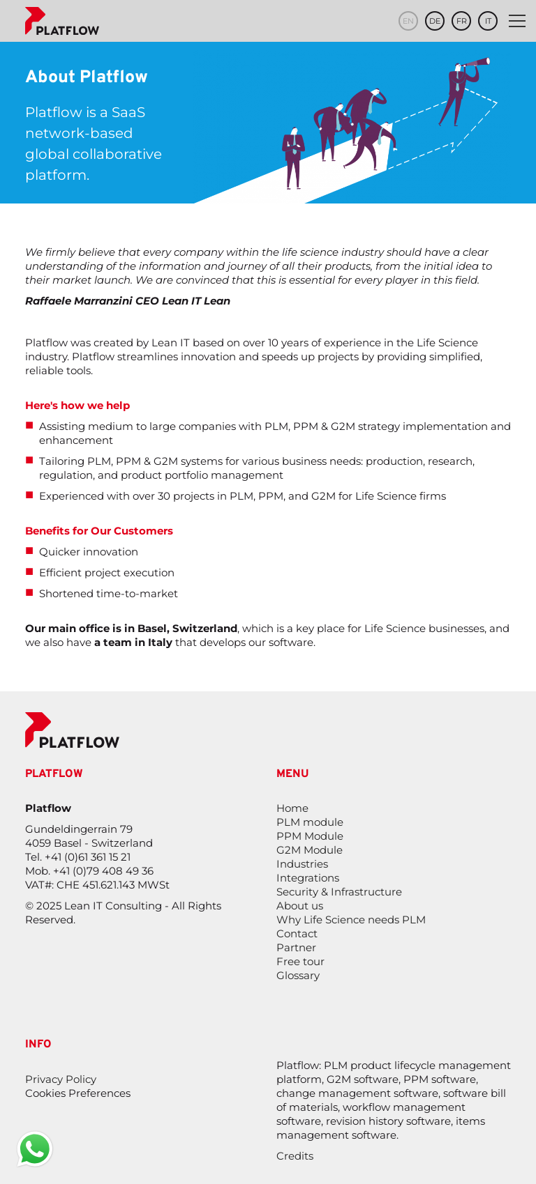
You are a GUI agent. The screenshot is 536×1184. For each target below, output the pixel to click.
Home (292, 808)
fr (461, 21)
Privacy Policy (60, 1079)
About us (299, 905)
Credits (294, 1155)
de (434, 21)
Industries (302, 863)
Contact (297, 933)
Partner (296, 947)
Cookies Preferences (78, 1093)
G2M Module (309, 849)
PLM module (309, 822)
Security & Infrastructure (339, 891)
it (488, 21)
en (408, 21)
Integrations (307, 877)
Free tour (300, 961)
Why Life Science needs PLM (351, 919)
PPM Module (309, 836)
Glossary (298, 975)
